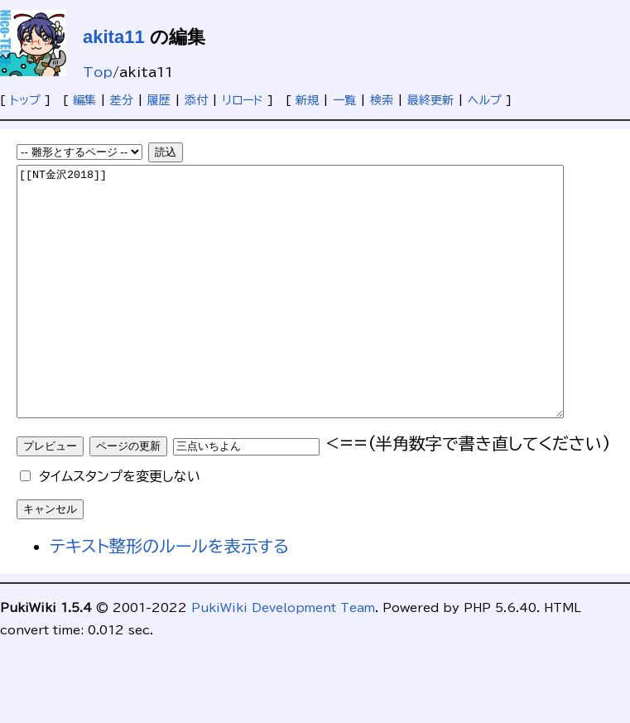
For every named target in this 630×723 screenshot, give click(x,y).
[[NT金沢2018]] (323, 316)
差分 (121, 100)
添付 (196, 100)
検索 (381, 100)
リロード (242, 100)
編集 (84, 100)
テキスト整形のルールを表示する (169, 595)
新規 (307, 100)
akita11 (114, 37)
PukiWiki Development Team (283, 657)
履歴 (159, 100)
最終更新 (430, 100)
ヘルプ (485, 100)
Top (98, 72)
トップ (25, 100)
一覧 (344, 100)
